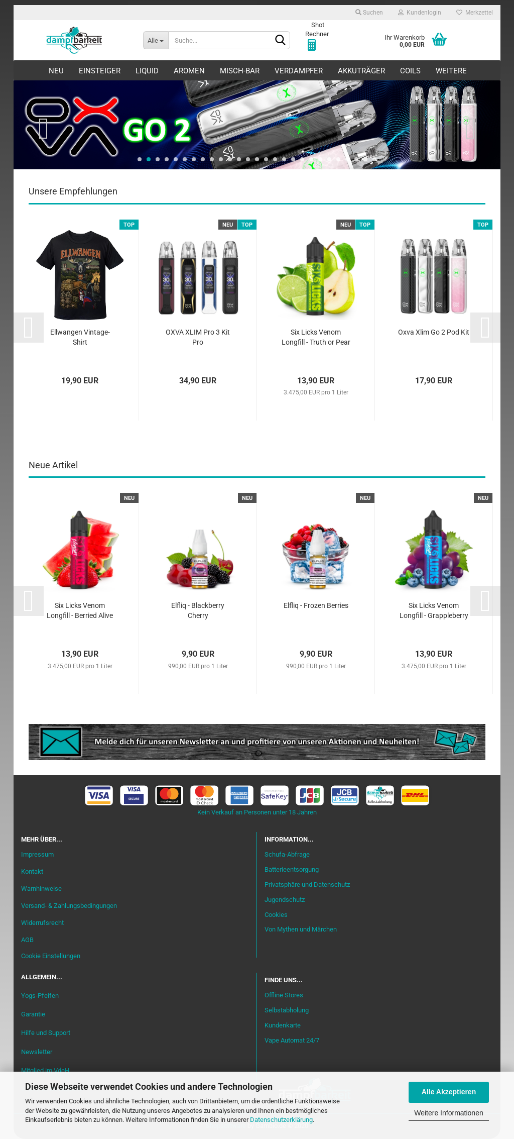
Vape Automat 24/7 (292, 1040)
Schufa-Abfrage (287, 854)
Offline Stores (284, 995)
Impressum (37, 854)
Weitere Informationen (448, 1113)
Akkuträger (361, 70)
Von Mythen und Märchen (301, 929)
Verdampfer (299, 70)
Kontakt (32, 871)
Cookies (276, 914)
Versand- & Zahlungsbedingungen (69, 905)
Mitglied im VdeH (45, 1070)
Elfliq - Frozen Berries (316, 605)
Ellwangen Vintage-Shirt (80, 337)
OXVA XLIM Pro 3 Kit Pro (198, 337)
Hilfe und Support (45, 1033)
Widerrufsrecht (42, 922)
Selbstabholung (287, 1010)
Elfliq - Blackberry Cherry (197, 610)
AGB (27, 940)
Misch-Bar (240, 70)
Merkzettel (474, 12)
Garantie (33, 1014)
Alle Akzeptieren (449, 1092)
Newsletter (36, 1052)
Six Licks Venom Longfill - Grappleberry (434, 610)
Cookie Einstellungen (50, 956)
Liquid (147, 70)
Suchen (369, 12)
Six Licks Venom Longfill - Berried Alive (80, 610)
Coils (410, 70)
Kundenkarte (283, 1025)
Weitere (451, 70)
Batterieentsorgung (292, 869)
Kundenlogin (419, 12)
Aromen (189, 70)
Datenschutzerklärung (281, 1119)
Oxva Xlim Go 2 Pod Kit (433, 332)
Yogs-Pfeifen (40, 995)
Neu (56, 70)
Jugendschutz (285, 899)
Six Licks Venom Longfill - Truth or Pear (316, 337)
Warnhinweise (41, 888)
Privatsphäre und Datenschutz (307, 884)
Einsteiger (99, 70)
